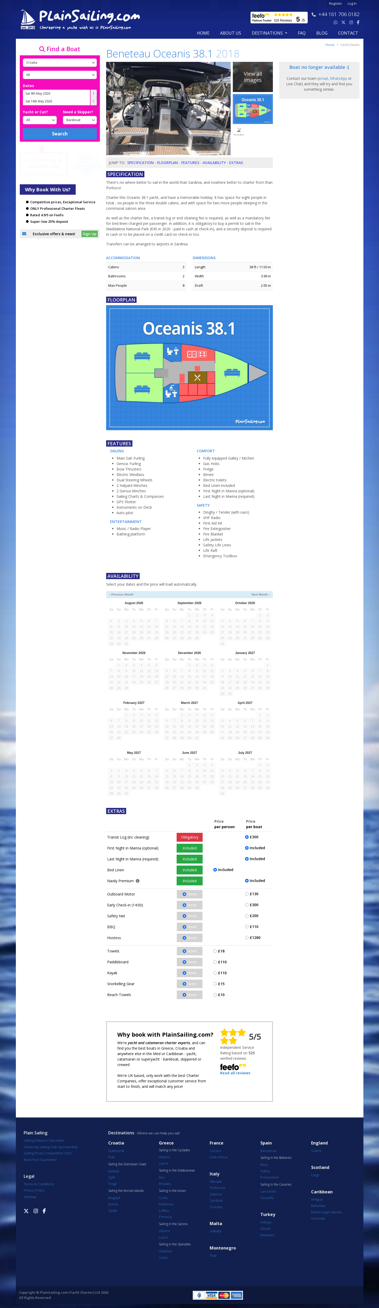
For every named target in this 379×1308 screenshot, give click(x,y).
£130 (254, 893)
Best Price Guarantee (40, 1159)
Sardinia (216, 1200)
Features (190, 162)
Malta (216, 1223)
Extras (236, 162)
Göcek (265, 1228)
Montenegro (223, 1248)
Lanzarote (268, 1191)
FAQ (302, 33)
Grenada (318, 1218)
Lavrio (163, 1163)
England (319, 1143)
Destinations (121, 1133)
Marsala (216, 1181)
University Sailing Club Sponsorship (51, 1146)
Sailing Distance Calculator (44, 1140)
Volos (163, 1257)
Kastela (113, 1171)
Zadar (112, 1210)
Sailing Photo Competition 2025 (48, 1153)
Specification (140, 162)
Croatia (116, 1143)
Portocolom (269, 1177)
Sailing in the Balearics (275, 1158)
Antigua (317, 1199)
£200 (254, 915)
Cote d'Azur (219, 1157)
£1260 (255, 937)
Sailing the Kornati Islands (126, 1191)
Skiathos (165, 1251)
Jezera (113, 1204)
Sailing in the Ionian (172, 1191)
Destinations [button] (268, 33)
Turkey (267, 1214)
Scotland (320, 1167)
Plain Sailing (35, 1133)
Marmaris (267, 1235)
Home (203, 33)
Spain (266, 1143)
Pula (111, 1157)
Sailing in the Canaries (275, 1184)
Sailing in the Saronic (173, 1224)
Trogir (112, 1183)
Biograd (114, 1197)
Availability (214, 162)
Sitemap (30, 1196)
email (323, 78)
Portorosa (217, 1187)
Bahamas (318, 1205)
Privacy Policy (34, 1190)
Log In (352, 3)
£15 (221, 983)
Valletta (215, 1231)
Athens (164, 1157)
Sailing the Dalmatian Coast (127, 1164)
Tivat (213, 1255)
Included (190, 848)
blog (321, 33)
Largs (315, 1175)
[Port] (60, 75)
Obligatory (189, 837)
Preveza (165, 1216)
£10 (221, 994)
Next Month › (261, 594)
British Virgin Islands (326, 1212)
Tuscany (216, 1207)
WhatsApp (338, 78)
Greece (166, 1143)
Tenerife (267, 1197)
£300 (254, 836)
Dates (28, 85)
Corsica (215, 1150)
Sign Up (90, 233)
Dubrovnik (116, 1150)
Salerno (216, 1194)
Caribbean (322, 1191)
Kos (161, 1177)
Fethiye (266, 1222)
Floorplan (167, 162)
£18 (221, 951)
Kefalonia (166, 1204)
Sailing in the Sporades (175, 1244)
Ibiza (264, 1164)
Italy (214, 1174)
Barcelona (268, 1150)
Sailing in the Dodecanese (177, 1170)
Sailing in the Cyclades (174, 1150)
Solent (316, 1150)
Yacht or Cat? (35, 111)
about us (230, 33)
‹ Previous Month (121, 594)
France (216, 1143)
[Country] (60, 62)
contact (348, 33)
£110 (254, 926)
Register (335, 3)
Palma (265, 1171)
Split (111, 1177)
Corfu (163, 1197)
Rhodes (165, 1183)
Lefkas (164, 1210)
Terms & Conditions (39, 1184)
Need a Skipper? (78, 111)
